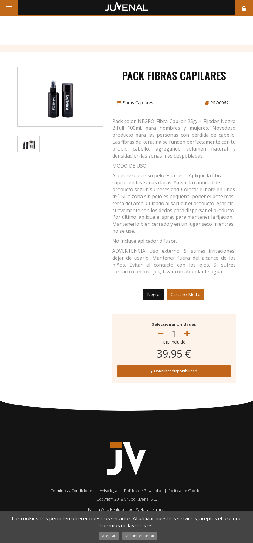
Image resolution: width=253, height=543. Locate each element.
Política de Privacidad (143, 490)
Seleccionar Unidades (174, 324)
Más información (139, 535)
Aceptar (109, 535)
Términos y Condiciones (72, 490)
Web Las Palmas (150, 509)
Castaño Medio (185, 294)
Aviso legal (109, 490)
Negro (153, 294)
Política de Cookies (185, 490)
